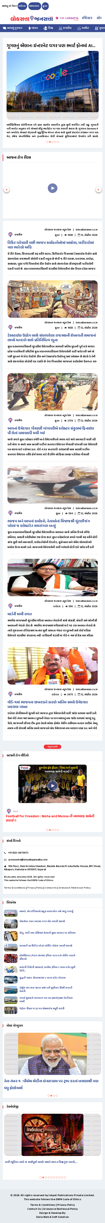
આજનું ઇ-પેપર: (9, 6)
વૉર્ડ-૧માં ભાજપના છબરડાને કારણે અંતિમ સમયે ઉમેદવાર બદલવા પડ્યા (48, 705)
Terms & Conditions (15, 888)
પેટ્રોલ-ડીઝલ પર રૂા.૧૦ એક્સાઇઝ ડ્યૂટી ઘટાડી (41, 1008)
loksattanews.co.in (87, 230)
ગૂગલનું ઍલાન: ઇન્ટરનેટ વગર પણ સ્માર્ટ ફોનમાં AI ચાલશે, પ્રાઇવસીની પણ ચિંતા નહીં (49, 46)
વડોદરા (22, 6)
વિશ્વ (48, 28)
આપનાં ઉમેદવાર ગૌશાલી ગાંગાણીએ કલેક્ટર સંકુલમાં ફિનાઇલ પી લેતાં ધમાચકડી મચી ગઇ (51, 431)
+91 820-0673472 (18, 853)
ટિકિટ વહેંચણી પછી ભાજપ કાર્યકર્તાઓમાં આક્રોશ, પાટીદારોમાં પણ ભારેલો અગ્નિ (51, 245)
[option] (51, 484)
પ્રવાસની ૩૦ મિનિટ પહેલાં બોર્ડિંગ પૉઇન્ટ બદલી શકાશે (45, 946)
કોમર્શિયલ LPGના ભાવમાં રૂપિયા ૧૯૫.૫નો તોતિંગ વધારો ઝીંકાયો (47, 957)
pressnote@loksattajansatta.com (27, 860)
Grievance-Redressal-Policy (75, 888)
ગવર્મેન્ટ (83, 28)
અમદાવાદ (34, 6)
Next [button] (98, 485)
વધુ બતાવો (52, 747)
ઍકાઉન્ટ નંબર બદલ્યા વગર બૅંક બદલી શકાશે (42, 921)
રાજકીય (65, 28)
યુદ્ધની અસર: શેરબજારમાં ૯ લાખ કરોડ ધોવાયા (42, 978)
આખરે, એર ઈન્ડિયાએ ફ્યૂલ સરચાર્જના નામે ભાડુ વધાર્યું (46, 911)
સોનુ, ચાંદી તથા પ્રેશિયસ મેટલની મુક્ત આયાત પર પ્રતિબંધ (47, 933)
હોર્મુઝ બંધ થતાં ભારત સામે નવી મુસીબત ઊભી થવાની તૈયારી (45, 989)
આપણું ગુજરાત (13, 28)
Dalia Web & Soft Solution (52, 1217)
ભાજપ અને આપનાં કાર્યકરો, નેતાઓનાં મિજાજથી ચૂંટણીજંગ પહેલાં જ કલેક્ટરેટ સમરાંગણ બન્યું (49, 523)
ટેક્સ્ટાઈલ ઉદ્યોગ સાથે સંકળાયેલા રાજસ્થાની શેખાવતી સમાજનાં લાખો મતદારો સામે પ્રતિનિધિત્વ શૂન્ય (52, 338)
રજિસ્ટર (87, 18)
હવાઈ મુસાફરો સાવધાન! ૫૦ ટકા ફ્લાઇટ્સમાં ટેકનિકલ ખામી (46, 999)
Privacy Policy (35, 888)
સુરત (45, 6)
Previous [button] (6, 485)
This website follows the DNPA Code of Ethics (29, 880)
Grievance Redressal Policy (60, 1209)
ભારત (33, 28)
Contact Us (51, 888)
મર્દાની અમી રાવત (20, 614)
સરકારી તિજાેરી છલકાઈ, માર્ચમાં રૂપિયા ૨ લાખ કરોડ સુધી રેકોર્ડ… (47, 969)
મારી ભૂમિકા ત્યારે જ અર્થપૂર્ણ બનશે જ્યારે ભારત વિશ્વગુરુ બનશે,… (41, 1162)
